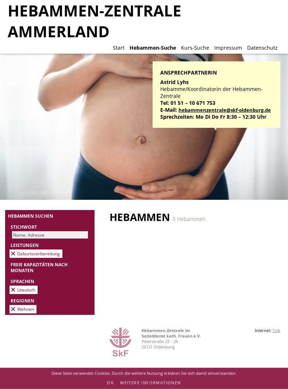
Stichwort (24, 227)
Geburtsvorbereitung (38, 253)
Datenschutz (262, 47)
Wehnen (25, 309)
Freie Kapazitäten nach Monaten (39, 267)
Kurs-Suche (195, 47)
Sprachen (22, 281)
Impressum (228, 47)
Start (118, 47)
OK (110, 382)
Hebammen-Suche (153, 47)
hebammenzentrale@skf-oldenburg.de (224, 110)
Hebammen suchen (30, 216)
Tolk (276, 330)
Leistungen (25, 245)
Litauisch (26, 290)
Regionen (22, 301)
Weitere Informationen (150, 382)
